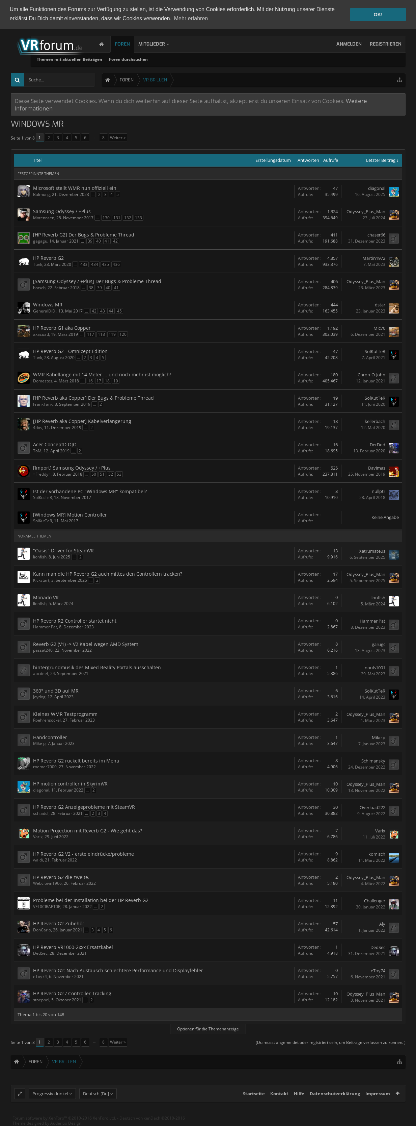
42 (115, 241)
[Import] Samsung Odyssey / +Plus (72, 468)
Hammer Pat (45, 627)
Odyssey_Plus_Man (365, 211)
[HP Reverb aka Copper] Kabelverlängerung (82, 421)
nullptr (378, 491)
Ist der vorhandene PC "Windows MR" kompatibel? (90, 491)
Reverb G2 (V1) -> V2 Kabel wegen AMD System (85, 644)
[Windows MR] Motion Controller (70, 514)
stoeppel (41, 1000)
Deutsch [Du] (96, 1097)
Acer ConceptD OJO (55, 444)
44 (111, 311)
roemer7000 (45, 767)
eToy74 (40, 976)
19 (115, 381)
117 (90, 334)
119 (112, 334)
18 (107, 381)
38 (91, 288)
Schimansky (373, 761)
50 (93, 474)
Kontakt (279, 1097)
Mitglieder (158, 44)
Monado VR (46, 597)
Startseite (254, 1097)
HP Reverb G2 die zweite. (61, 877)
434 (94, 264)
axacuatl (41, 334)
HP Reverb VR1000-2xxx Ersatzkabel (73, 947)
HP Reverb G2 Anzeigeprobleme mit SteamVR (84, 807)
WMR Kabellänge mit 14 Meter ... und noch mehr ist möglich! (102, 374)
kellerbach (375, 421)
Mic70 (379, 328)
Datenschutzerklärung (335, 1097)
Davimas (376, 468)
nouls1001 (375, 668)
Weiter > (118, 138)
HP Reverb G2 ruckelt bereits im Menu (76, 760)
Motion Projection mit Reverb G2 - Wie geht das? (87, 830)
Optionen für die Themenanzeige (208, 1029)
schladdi (41, 813)
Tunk (37, 264)
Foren (129, 44)
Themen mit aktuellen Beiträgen (140, 59)
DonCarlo (42, 930)
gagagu (40, 241)
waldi (38, 860)
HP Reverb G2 (48, 258)
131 (116, 218)
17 (98, 381)
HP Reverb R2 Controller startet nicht (74, 621)
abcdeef (40, 673)
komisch (376, 854)
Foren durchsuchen (199, 59)
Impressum (377, 1097)
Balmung (41, 194)
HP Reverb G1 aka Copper (62, 328)
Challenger (374, 901)
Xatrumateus (372, 551)
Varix (38, 837)
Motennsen (43, 218)
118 (101, 334)
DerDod (377, 445)
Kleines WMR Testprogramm (65, 714)
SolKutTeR (375, 351)
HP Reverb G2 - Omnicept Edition (70, 351)
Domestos (42, 381)
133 (138, 218)
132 (127, 218)
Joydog (39, 697)
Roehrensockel (47, 720)
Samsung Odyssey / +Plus (62, 211)
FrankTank (43, 404)
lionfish (40, 557)
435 (105, 264)
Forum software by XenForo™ (64, 1121)
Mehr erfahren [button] (191, 18)
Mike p (39, 743)
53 (119, 474)
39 (90, 241)
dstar (380, 305)
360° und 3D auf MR (56, 690)
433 (83, 264)
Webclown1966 (47, 883)
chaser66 (376, 235)
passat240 (43, 650)
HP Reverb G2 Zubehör (58, 923)
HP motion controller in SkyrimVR (70, 783)
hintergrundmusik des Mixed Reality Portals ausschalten (97, 667)
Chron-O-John (371, 375)
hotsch (39, 288)
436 (116, 264)
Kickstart (41, 580)
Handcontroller (50, 737)
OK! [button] (377, 14)
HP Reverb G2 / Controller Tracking (72, 993)
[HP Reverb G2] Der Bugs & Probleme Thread (83, 234)
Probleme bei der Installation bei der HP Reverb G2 (90, 900)
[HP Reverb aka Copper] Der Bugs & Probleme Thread (93, 398)
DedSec (40, 953)
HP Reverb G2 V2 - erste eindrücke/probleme (83, 854)
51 (102, 474)
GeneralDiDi (44, 311)
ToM (37, 451)
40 (98, 241)
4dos (37, 427)
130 (106, 218)
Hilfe (299, 1097)
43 (102, 311)
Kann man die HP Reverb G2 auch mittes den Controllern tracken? (107, 574)
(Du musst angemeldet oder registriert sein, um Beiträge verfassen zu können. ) (331, 1042)
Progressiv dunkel (50, 1097)
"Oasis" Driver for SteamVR (63, 550)
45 (119, 311)
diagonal (376, 188)
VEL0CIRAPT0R (46, 906)
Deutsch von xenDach (152, 1121)
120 (123, 334)
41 (107, 241)
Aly (382, 924)
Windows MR (47, 304)
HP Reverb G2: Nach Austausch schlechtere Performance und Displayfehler (118, 970)
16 (90, 381)
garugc (378, 644)
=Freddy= (42, 474)
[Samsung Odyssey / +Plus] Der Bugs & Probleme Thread (97, 281)
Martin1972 (373, 258)
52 (110, 474)
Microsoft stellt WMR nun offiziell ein (74, 188)
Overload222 (372, 807)
